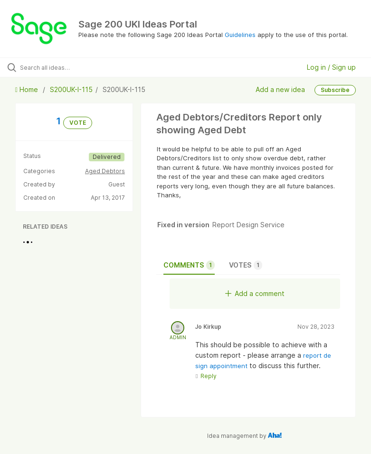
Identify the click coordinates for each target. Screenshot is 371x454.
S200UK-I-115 (71, 89)
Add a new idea (280, 89)
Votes (245, 265)
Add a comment (255, 293)
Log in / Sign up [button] (331, 67)
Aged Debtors (105, 171)
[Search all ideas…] (64, 67)
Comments (189, 265)
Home (27, 89)
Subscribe (335, 89)
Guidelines (240, 34)
